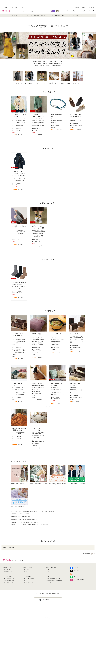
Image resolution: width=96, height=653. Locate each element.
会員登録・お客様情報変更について (53, 578)
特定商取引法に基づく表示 (9, 578)
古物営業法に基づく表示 (9, 580)
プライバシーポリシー (8, 576)
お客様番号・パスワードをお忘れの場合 (54, 580)
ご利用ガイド (77, 7)
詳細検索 (62, 11)
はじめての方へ (7, 569)
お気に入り (89, 11)
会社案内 (5, 585)
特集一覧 (25, 580)
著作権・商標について (8, 582)
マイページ (79, 11)
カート (93, 11)
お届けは (47, 571)
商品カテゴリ (67, 11)
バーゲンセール (27, 571)
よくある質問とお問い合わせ (88, 7)
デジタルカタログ (27, 576)
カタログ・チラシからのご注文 (30, 574)
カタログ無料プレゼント (29, 578)
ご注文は (47, 569)
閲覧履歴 (84, 11)
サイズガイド (48, 582)
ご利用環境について (8, 571)
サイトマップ (26, 585)
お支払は (47, 576)
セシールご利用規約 (8, 574)
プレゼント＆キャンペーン (29, 582)
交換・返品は (48, 574)
